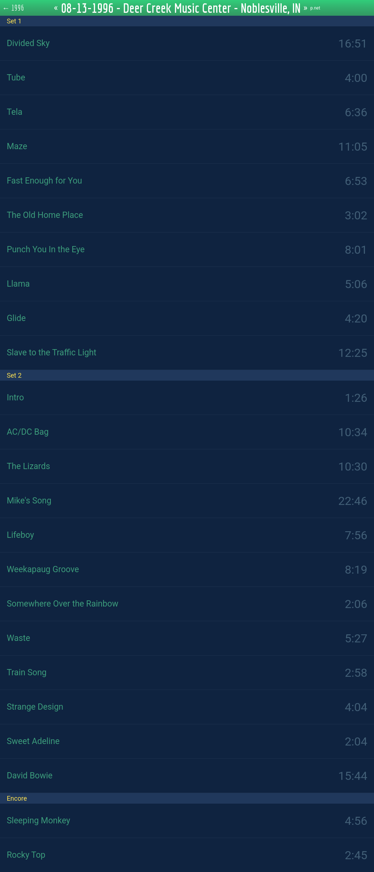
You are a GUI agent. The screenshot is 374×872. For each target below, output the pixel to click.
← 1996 (13, 7)
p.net (315, 8)
